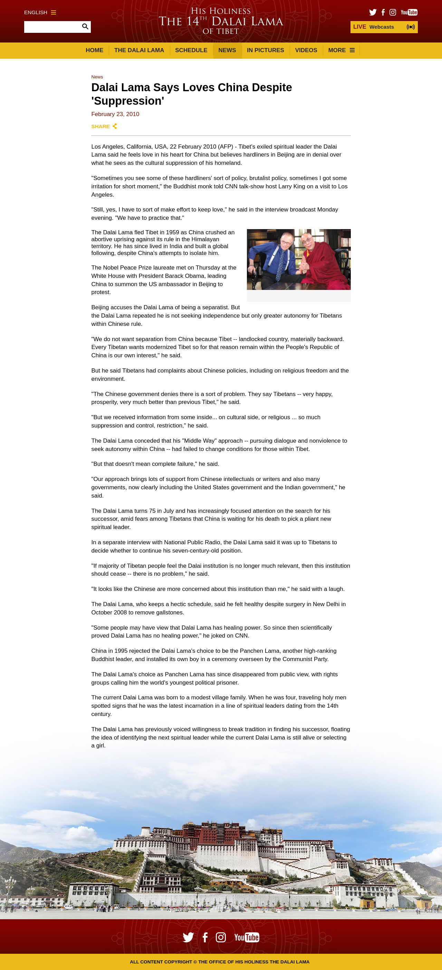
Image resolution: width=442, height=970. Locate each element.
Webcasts (373, 26)
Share (100, 126)
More (341, 50)
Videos (306, 50)
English (40, 12)
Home (94, 50)
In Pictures (265, 50)
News (227, 50)
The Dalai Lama (139, 50)
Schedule (191, 50)
